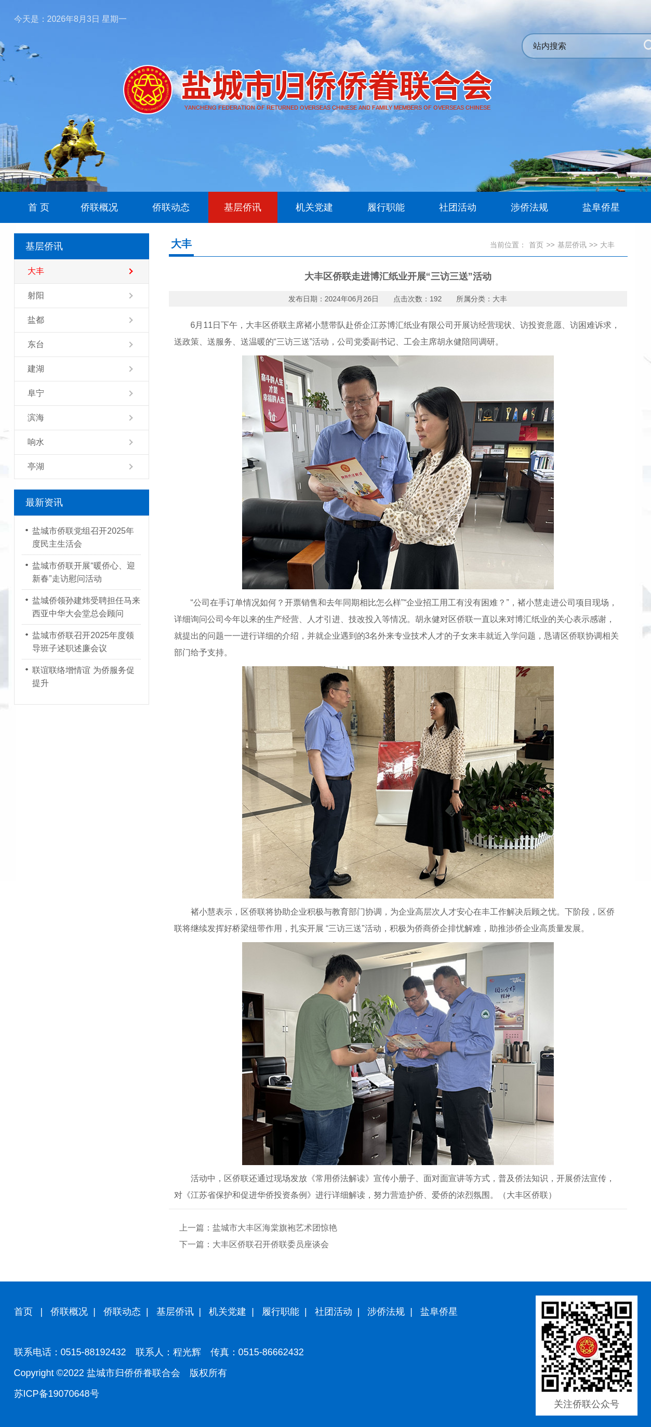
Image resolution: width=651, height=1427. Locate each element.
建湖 (36, 368)
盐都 (36, 319)
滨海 (36, 417)
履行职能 (280, 1311)
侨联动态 (122, 1311)
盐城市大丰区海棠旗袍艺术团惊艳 (274, 1227)
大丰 (36, 271)
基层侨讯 (572, 245)
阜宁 (36, 393)
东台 (36, 344)
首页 (536, 245)
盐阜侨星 (439, 1311)
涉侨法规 (386, 1311)
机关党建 (227, 1311)
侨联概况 (69, 1311)
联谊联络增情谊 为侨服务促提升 (83, 677)
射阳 (36, 295)
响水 (36, 442)
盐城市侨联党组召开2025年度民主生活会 (83, 537)
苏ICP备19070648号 (56, 1394)
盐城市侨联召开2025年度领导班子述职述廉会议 (83, 642)
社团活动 (333, 1311)
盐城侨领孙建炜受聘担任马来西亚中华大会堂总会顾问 (86, 607)
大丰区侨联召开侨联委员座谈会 (270, 1244)
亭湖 (36, 466)
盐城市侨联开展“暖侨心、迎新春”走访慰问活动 (83, 572)
